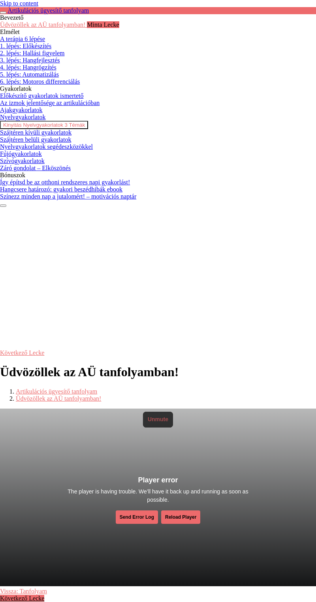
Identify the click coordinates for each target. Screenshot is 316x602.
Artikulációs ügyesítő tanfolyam (48, 10)
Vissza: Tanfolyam (23, 591)
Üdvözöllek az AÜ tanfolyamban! (58, 398)
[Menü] (3, 205)
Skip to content (19, 3)
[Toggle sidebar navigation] (3, 12)
